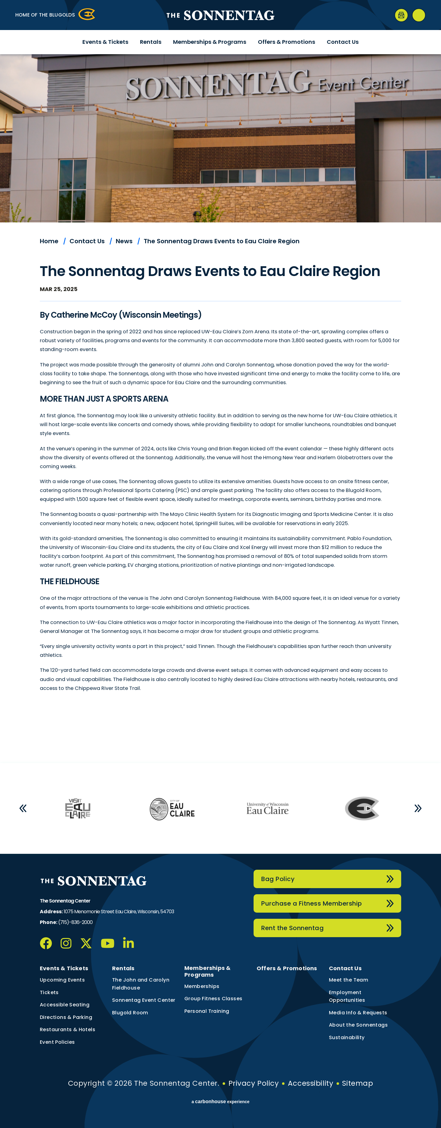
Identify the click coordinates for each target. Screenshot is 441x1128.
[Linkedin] (128, 943)
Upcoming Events (62, 979)
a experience (220, 1101)
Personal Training (206, 1011)
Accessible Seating (64, 1004)
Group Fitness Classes (213, 998)
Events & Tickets (105, 42)
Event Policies (57, 1042)
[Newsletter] (401, 15)
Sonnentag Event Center (143, 1000)
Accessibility (310, 1083)
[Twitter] (86, 943)
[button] (23, 808)
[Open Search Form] (419, 15)
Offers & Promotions (286, 42)
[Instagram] (66, 943)
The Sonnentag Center (220, 15)
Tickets (49, 992)
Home (49, 241)
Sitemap (357, 1083)
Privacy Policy (253, 1083)
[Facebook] (46, 943)
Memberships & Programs (209, 42)
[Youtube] (108, 943)
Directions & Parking (66, 1017)
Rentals (150, 42)
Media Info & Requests (358, 1012)
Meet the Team (348, 979)
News (124, 241)
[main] (220, 408)
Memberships (201, 986)
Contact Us (343, 42)
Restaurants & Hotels (67, 1029)
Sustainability (347, 1037)
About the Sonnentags (358, 1024)
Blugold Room (130, 1012)
